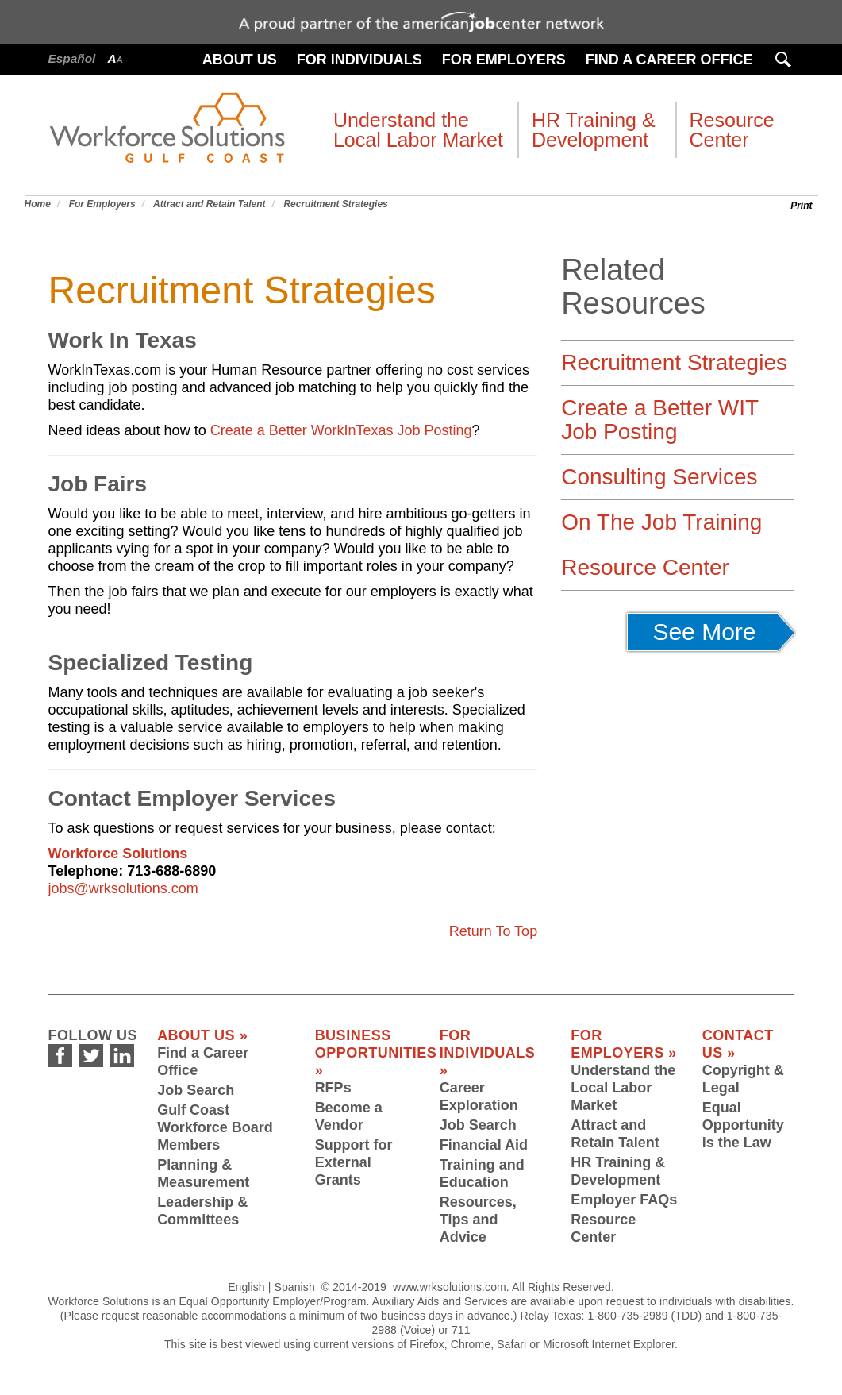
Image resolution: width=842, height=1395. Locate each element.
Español (72, 58)
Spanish (294, 1287)
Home (38, 204)
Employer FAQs (624, 1200)
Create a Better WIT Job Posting (659, 419)
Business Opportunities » (376, 1052)
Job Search (195, 1090)
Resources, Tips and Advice (478, 1219)
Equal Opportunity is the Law (743, 1125)
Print (801, 205)
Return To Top (493, 931)
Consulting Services (659, 476)
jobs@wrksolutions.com (123, 888)
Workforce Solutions (118, 853)
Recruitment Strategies (335, 204)
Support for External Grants (354, 1162)
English (246, 1287)
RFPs (333, 1088)
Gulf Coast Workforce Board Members (215, 1127)
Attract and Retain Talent (209, 204)
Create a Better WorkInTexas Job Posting (341, 430)
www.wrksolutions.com (449, 1287)
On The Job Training (661, 522)
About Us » (202, 1035)
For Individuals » (488, 1052)
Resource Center (645, 567)
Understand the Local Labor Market (623, 1087)
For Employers (102, 204)
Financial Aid (484, 1145)
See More (715, 632)
